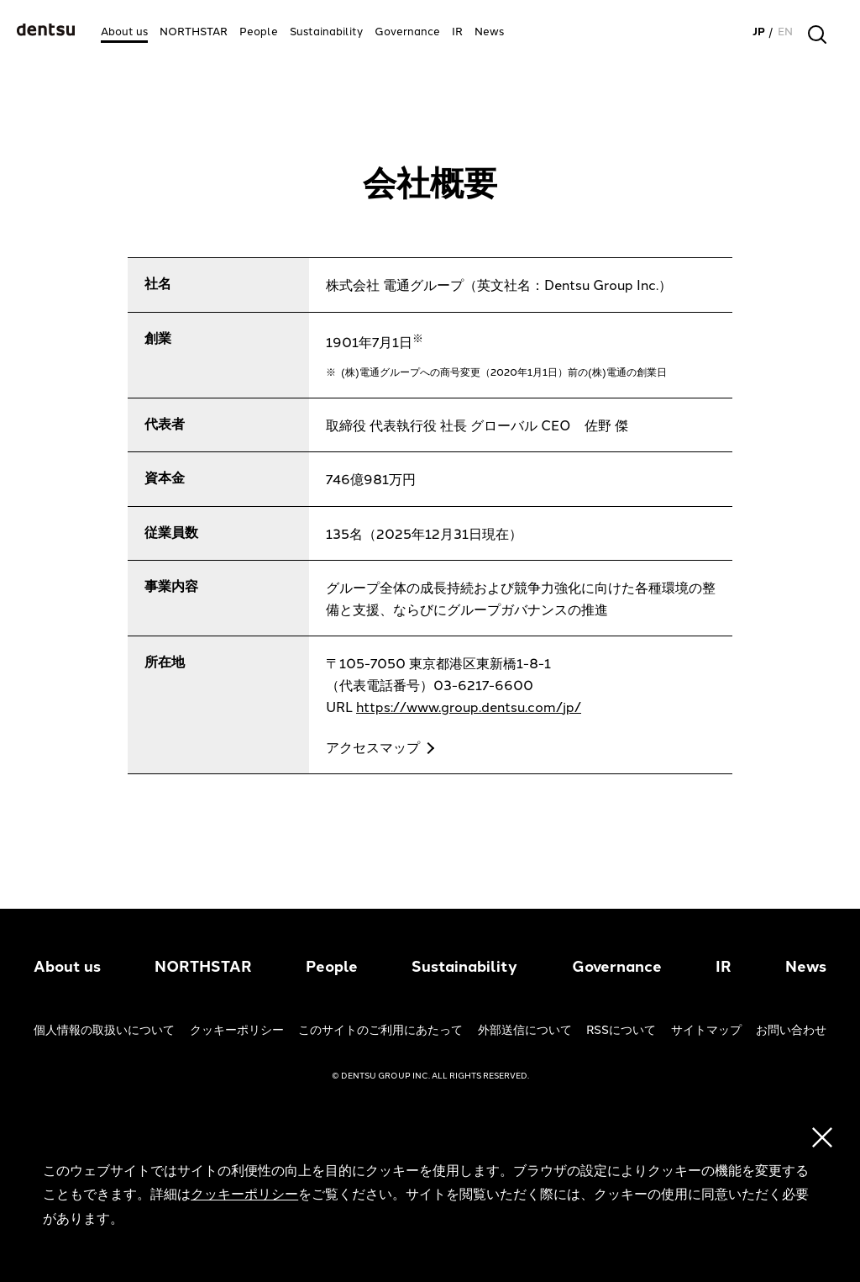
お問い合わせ (791, 1030)
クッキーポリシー (237, 1030)
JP (758, 31)
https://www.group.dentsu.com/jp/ (468, 707)
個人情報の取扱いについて (104, 1030)
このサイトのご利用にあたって (380, 1030)
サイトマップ (706, 1030)
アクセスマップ (373, 748)
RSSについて (621, 1030)
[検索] (817, 34)
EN (785, 31)
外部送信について (525, 1030)
